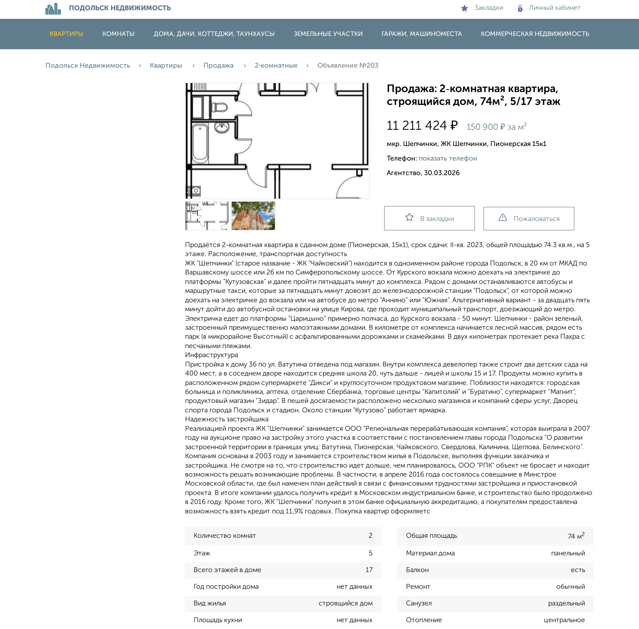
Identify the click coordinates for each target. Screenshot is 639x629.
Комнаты (118, 34)
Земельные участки (328, 34)
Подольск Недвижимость (87, 66)
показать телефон (448, 158)
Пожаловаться (529, 218)
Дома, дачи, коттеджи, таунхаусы (214, 34)
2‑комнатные (276, 66)
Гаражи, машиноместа (422, 34)
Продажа (219, 66)
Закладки (482, 8)
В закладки (429, 218)
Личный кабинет (549, 8)
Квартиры (67, 34)
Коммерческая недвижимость (535, 34)
